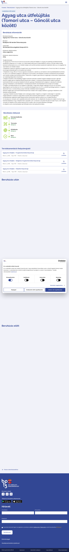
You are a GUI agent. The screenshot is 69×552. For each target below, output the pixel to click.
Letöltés (63, 154)
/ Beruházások (10, 7)
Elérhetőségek (6, 539)
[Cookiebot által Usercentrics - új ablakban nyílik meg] (59, 261)
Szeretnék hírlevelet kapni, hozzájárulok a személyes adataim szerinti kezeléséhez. (32, 527)
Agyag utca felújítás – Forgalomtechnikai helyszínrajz (18, 152)
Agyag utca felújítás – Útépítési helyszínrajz (15, 168)
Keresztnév (37, 510)
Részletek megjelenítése (56, 285)
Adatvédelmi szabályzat (35, 550)
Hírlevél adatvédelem (62, 550)
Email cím (4, 518)
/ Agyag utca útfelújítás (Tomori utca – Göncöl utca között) (31, 7)
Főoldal (4, 7)
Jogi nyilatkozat (49, 550)
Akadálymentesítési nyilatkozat (11, 543)
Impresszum (22, 550)
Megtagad (13, 289)
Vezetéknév (5, 510)
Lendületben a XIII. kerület (8, 11)
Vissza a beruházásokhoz (11, 469)
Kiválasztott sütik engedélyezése (34, 289)
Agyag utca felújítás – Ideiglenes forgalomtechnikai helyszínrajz (21, 160)
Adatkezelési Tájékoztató (40, 527)
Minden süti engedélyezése (55, 289)
